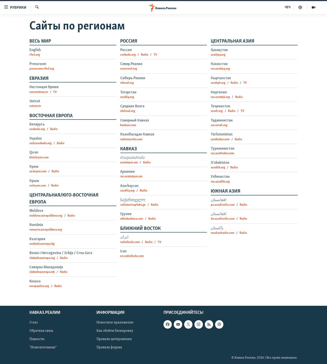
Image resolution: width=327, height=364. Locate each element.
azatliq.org (127, 97)
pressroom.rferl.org (41, 68)
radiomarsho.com (131, 139)
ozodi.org (217, 111)
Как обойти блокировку (114, 331)
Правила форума (109, 347)
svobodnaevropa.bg (41, 244)
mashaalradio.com (222, 233)
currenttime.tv (38, 92)
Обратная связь (41, 331)
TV (55, 92)
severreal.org (128, 68)
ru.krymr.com (37, 185)
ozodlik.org (218, 167)
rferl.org (34, 54)
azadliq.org (127, 190)
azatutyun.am (129, 162)
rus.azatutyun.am (131, 176)
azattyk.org (218, 83)
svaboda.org (37, 129)
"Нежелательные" (43, 347)
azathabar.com (220, 139)
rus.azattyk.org (220, 97)
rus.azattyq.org (220, 68)
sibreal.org (127, 83)
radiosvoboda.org (40, 143)
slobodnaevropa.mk (42, 272)
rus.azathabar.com (222, 153)
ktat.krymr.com (39, 157)
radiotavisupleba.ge (133, 205)
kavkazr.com (128, 125)
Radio (53, 129)
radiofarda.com (130, 242)
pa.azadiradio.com (222, 205)
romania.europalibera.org (45, 229)
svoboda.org (128, 54)
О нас (33, 323)
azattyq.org (218, 54)
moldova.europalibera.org (45, 215)
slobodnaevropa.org (42, 258)
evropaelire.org (39, 286)
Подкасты (36, 339)
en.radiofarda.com (132, 256)
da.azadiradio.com (222, 218)
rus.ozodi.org (219, 125)
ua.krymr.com (37, 171)
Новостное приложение (115, 323)
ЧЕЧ (287, 7)
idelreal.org (127, 111)
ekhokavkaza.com (131, 218)
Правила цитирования (114, 339)
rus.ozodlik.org (220, 181)
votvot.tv (35, 106)
